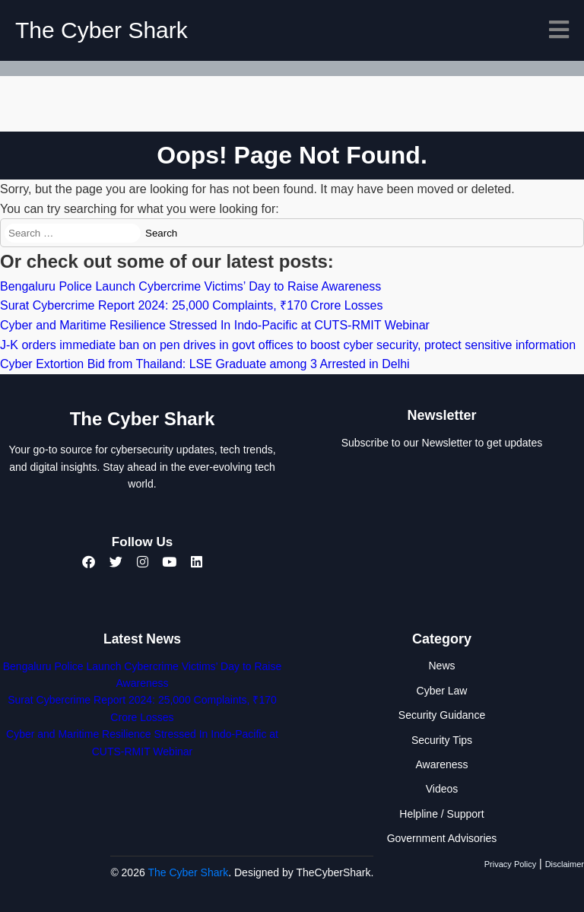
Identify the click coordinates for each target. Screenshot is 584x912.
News (441, 665)
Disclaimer (564, 864)
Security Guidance (441, 715)
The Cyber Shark (101, 30)
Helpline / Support (441, 814)
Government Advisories (442, 838)
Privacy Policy (510, 864)
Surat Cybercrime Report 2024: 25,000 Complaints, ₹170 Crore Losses (191, 305)
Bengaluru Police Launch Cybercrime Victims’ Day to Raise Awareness (190, 286)
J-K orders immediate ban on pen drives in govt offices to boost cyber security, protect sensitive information (288, 344)
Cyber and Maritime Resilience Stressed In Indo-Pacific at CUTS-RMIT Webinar (215, 325)
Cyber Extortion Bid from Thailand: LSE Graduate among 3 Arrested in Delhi (205, 363)
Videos (442, 789)
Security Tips (441, 740)
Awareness (441, 764)
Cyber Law (442, 691)
